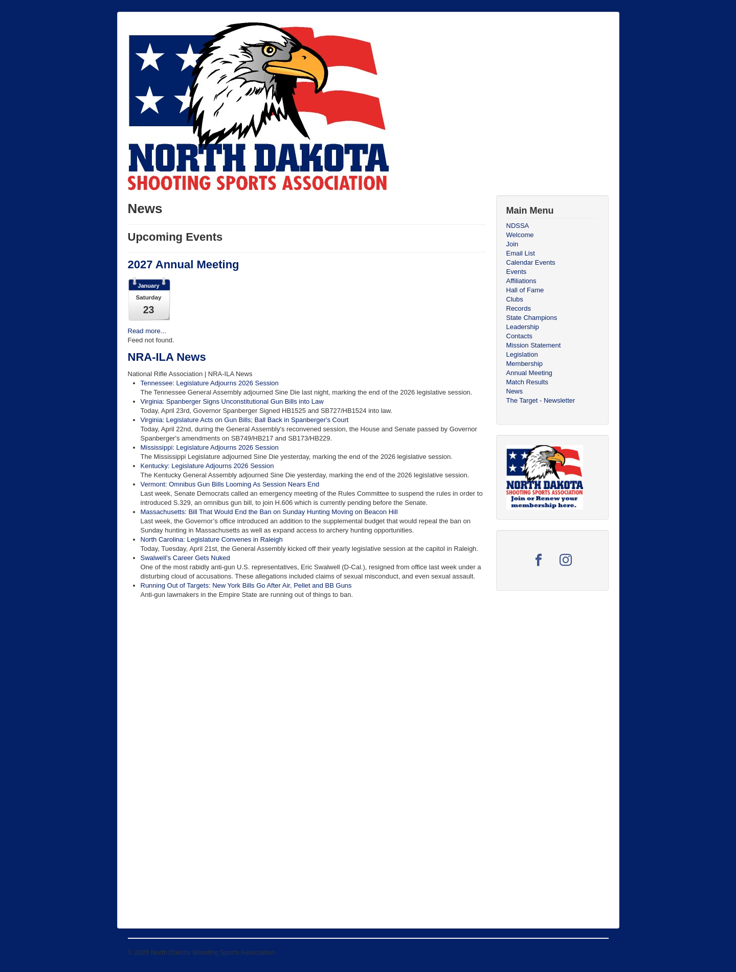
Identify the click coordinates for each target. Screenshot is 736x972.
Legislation (522, 354)
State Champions (531, 317)
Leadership (522, 327)
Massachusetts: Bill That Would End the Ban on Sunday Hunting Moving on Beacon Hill (269, 512)
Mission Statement (533, 345)
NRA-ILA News (167, 357)
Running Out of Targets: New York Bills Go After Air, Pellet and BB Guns (246, 585)
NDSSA (517, 225)
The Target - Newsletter (540, 400)
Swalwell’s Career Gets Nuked (185, 558)
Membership (524, 363)
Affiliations (521, 281)
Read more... (147, 331)
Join (512, 244)
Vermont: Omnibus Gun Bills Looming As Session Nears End (230, 484)
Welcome (520, 235)
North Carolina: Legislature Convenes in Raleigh (212, 539)
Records (518, 308)
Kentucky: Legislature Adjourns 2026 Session (207, 466)
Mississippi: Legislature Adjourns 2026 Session (210, 447)
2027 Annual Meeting (183, 264)
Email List (520, 253)
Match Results (527, 382)
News (514, 391)
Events (516, 271)
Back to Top (591, 952)
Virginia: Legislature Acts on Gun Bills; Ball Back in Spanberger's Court (245, 420)
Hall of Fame (525, 290)
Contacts (519, 336)
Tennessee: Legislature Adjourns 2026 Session (210, 383)
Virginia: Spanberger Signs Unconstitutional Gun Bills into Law (232, 401)
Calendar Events (530, 262)
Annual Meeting (529, 373)
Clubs (514, 299)
